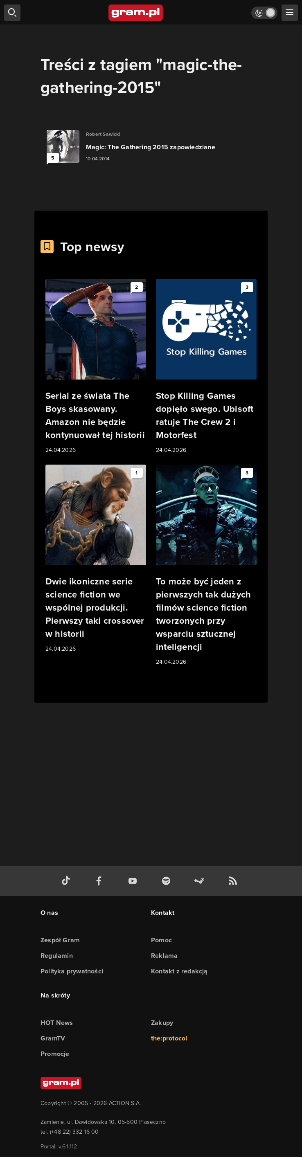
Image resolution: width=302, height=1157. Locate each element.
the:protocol (169, 1038)
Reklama (164, 955)
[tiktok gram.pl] (67, 881)
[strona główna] (136, 12)
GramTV (53, 1038)
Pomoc (161, 940)
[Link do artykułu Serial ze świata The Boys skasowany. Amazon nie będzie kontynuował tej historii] (96, 367)
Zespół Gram (60, 940)
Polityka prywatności (72, 971)
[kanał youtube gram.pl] (134, 881)
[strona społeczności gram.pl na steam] (200, 881)
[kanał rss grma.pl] (234, 881)
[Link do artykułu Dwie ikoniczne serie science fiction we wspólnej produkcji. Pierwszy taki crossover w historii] (96, 559)
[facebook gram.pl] (100, 881)
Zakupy (162, 1022)
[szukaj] (12, 12)
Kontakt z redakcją (179, 971)
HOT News (57, 1022)
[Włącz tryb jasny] (264, 13)
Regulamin (57, 955)
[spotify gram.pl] (167, 881)
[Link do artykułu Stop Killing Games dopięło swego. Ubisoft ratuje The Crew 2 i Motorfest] (206, 367)
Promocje (55, 1053)
